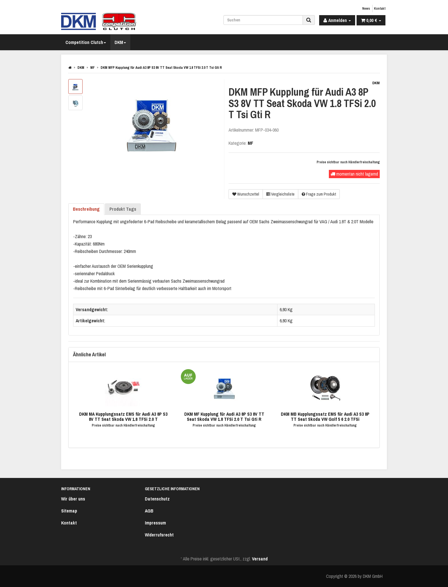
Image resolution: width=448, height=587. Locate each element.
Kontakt (379, 8)
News (366, 8)
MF (250, 143)
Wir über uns (73, 499)
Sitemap (69, 511)
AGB (149, 511)
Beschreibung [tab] (86, 209)
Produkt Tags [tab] (122, 209)
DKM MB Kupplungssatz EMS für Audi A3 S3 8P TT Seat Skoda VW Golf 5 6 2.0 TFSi (325, 416)
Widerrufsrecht (159, 535)
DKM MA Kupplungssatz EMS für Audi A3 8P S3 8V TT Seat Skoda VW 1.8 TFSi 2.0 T (123, 416)
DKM (120, 42)
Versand (260, 559)
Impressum (155, 523)
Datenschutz (157, 499)
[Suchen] (263, 20)
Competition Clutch (85, 42)
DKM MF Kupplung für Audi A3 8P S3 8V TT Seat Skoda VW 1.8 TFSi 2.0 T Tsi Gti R (224, 416)
